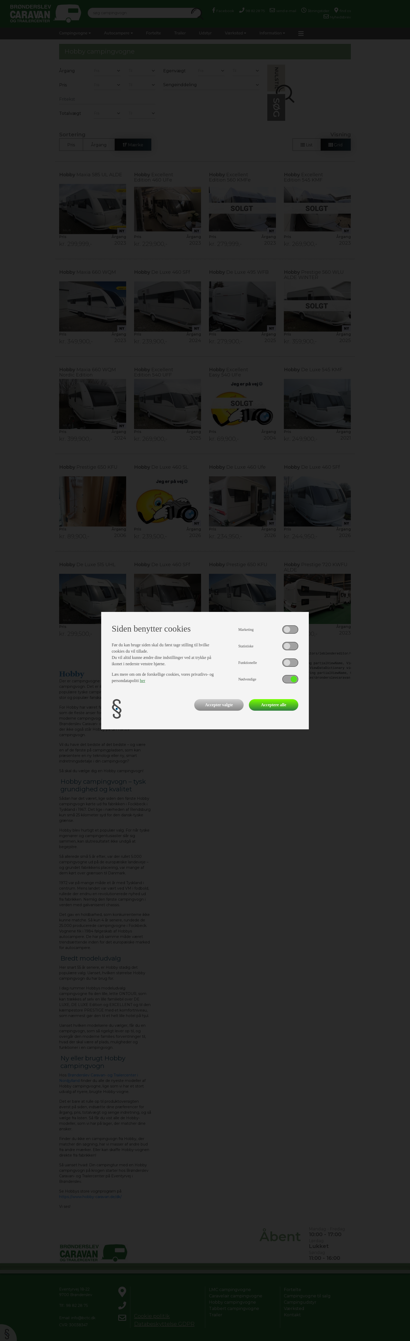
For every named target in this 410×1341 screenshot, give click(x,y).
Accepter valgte (219, 705)
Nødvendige (247, 679)
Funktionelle (247, 663)
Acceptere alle (273, 705)
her (142, 680)
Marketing (246, 630)
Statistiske (246, 646)
